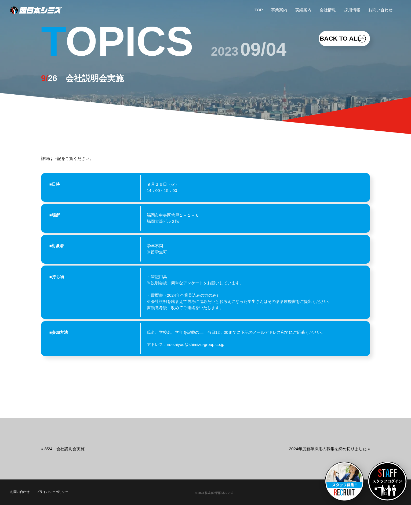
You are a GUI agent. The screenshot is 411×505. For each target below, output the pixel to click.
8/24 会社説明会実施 (64, 449)
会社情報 (328, 10)
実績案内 (303, 10)
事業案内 (279, 10)
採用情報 (352, 10)
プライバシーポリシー (52, 492)
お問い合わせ (380, 10)
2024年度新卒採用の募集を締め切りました (328, 449)
